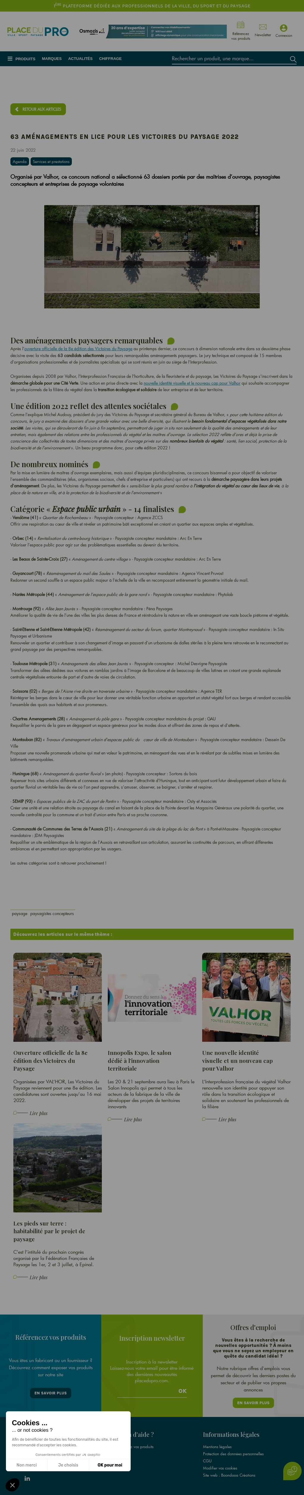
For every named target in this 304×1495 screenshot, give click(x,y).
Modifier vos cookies (220, 1468)
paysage (19, 913)
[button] (12, 1485)
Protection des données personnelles (233, 1453)
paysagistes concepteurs (52, 913)
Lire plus (39, 1113)
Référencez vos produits (133, 1446)
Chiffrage (110, 58)
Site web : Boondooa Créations (229, 1475)
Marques (51, 58)
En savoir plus (50, 1393)
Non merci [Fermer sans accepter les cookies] (26, 1465)
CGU (207, 1461)
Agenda (20, 161)
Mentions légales (217, 1446)
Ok (182, 1391)
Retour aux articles (42, 109)
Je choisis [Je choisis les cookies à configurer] (68, 1465)
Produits (25, 59)
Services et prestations (51, 161)
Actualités (80, 58)
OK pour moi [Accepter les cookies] (110, 1465)
